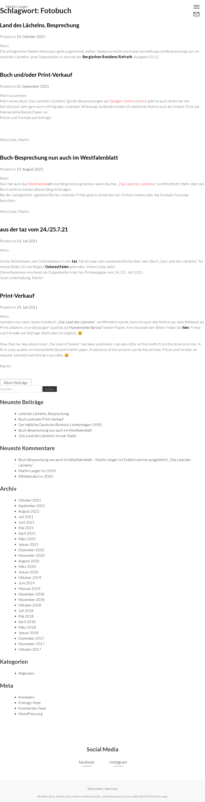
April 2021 (27, 533)
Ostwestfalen (57, 266)
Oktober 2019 (29, 577)
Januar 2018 (28, 632)
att (40, 184)
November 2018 (31, 599)
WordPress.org (30, 713)
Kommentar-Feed (32, 708)
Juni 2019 (26, 583)
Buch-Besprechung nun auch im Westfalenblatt (59, 157)
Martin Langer (17, 6)
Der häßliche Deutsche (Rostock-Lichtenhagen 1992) (60, 424)
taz (74, 261)
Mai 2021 (26, 527)
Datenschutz (95, 788)
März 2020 (27, 566)
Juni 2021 (26, 522)
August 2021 (28, 511)
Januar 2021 (28, 544)
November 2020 (31, 555)
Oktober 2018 (29, 605)
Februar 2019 (29, 588)
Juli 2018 (25, 610)
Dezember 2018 (31, 594)
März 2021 (27, 539)
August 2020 (28, 561)
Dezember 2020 (31, 550)
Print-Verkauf (17, 295)
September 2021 (31, 505)
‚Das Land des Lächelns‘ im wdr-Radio (47, 435)
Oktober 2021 (29, 500)
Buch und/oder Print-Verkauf (36, 74)
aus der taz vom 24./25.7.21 (34, 229)
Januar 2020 (28, 572)
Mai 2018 (26, 616)
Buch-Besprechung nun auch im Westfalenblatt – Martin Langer (68, 459)
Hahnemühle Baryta (85, 327)
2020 (51, 470)
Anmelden (26, 697)
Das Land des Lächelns (77, 322)
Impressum (110, 788)
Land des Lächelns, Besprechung (39, 25)
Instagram (118, 761)
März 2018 (27, 627)
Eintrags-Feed (29, 702)
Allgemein (26, 673)
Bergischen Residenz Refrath (107, 56)
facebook (87, 761)
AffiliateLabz (28, 476)
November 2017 (31, 643)
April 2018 (27, 621)
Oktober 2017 (29, 649)
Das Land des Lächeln (136, 184)
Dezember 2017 (31, 638)
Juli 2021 (25, 516)
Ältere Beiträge (16, 382)
